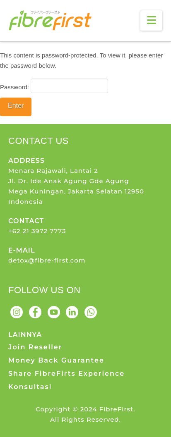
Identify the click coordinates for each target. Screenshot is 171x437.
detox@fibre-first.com (47, 260)
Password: (54, 86)
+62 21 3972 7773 (37, 231)
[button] (151, 20)
